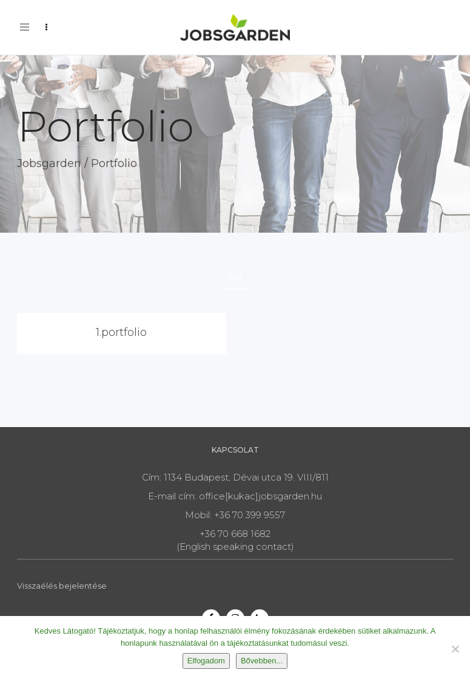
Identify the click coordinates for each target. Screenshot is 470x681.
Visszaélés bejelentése (62, 585)
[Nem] (455, 649)
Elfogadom (206, 660)
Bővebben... (262, 660)
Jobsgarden (49, 163)
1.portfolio (121, 332)
